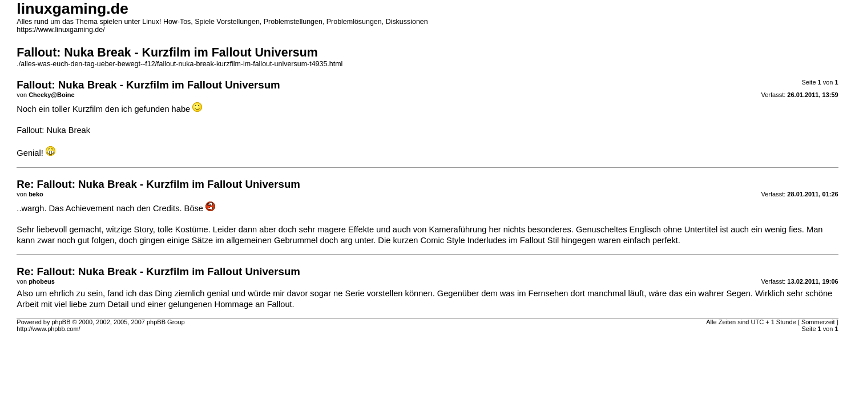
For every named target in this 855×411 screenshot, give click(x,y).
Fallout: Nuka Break (53, 130)
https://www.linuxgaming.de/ (60, 30)
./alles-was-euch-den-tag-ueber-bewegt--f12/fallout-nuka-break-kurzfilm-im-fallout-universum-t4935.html (179, 64)
